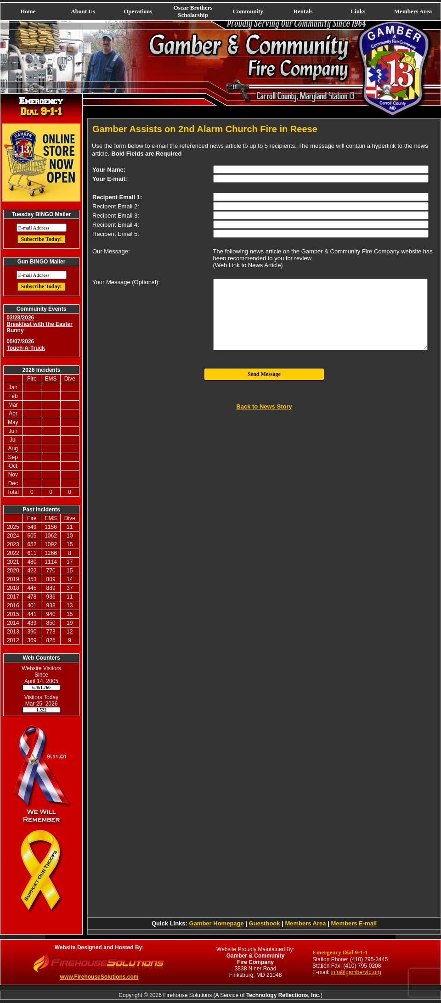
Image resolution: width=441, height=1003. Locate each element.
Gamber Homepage (216, 923)
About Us (83, 11)
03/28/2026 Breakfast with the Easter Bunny (39, 324)
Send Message (264, 374)
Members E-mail (354, 923)
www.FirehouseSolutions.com (99, 977)
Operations (138, 11)
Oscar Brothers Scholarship (193, 11)
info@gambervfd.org (356, 972)
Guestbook (264, 923)
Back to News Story (264, 406)
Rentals (303, 11)
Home (27, 11)
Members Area (413, 11)
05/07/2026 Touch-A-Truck (25, 344)
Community (248, 11)
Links (358, 11)
